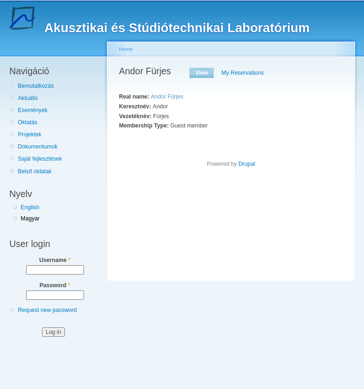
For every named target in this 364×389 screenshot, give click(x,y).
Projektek (30, 134)
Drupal (246, 164)
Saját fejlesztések (40, 159)
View (204, 73)
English (30, 207)
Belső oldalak (34, 171)
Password (55, 285)
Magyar (30, 218)
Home (126, 49)
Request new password (47, 310)
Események (33, 110)
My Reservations (243, 73)
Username (54, 260)
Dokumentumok (37, 146)
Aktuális (28, 98)
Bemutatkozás (36, 86)
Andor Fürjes (167, 96)
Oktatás (27, 122)
